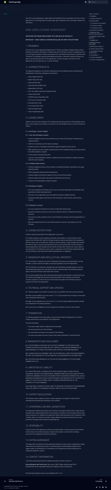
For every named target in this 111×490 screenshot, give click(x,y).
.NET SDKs (12, 6)
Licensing (78, 6)
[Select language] (85, 2)
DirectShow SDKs (64, 6)
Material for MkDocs (14, 488)
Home (5, 6)
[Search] (98, 2)
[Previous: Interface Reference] (14, 481)
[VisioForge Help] (5, 2)
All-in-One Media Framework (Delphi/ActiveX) (45, 6)
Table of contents (94, 14)
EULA (72, 6)
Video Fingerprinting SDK (24, 6)
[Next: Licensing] (100, 481)
